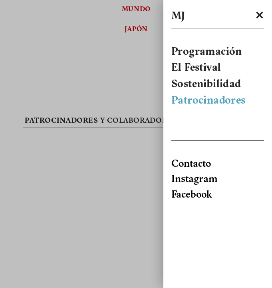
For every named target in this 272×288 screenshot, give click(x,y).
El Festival (196, 68)
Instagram (194, 179)
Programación (206, 52)
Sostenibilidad (206, 85)
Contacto (191, 164)
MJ (178, 17)
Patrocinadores (208, 101)
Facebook (191, 195)
